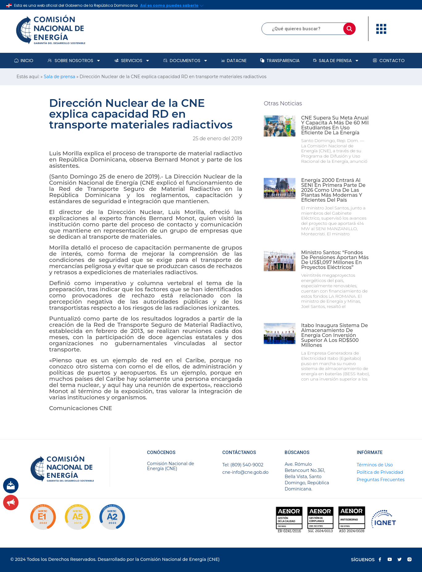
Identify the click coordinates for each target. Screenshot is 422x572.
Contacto (389, 60)
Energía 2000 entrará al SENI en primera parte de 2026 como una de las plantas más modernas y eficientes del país (333, 190)
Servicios (132, 60)
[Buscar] (349, 29)
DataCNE (234, 60)
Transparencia (279, 60)
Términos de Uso (375, 465)
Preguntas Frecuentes (381, 479)
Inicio (23, 60)
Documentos (185, 60)
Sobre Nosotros (74, 60)
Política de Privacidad (380, 472)
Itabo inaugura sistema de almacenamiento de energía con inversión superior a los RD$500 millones (334, 335)
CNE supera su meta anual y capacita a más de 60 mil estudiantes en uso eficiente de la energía (335, 125)
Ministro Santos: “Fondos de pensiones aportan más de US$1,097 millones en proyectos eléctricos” (335, 260)
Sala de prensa (336, 60)
